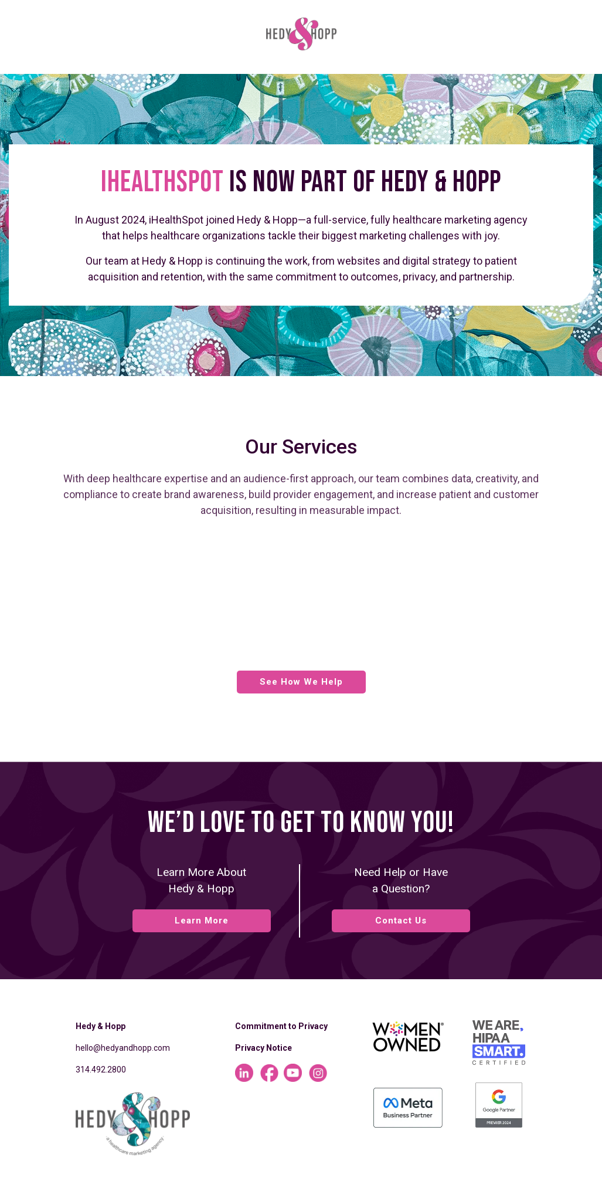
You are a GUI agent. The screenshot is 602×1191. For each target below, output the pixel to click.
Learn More (202, 920)
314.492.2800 (101, 1069)
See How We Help (301, 681)
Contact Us (401, 920)
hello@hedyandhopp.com (123, 1048)
